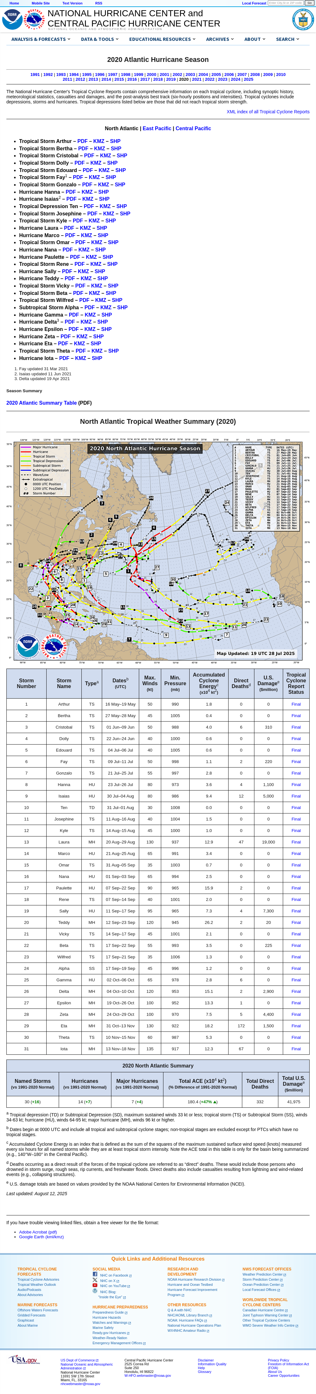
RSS (98, 3)
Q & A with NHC (180, 1310)
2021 (197, 79)
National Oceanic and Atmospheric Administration (105, 29)
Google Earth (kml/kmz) (41, 1236)
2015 (119, 79)
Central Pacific (193, 128)
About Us (275, 1372)
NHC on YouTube (109, 1286)
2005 (216, 74)
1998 (126, 74)
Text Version (73, 3)
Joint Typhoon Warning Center (265, 1315)
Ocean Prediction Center (261, 1284)
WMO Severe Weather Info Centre (269, 1325)
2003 (190, 74)
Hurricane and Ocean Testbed (190, 1284)
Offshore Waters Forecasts (38, 1310)
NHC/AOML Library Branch (188, 1315)
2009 (268, 74)
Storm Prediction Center (261, 1279)
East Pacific (157, 128)
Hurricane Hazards (107, 1317)
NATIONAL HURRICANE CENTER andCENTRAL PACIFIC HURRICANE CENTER (134, 18)
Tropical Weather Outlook (37, 1284)
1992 (48, 74)
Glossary (204, 1372)
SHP (115, 141)
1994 (74, 74)
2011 (67, 79)
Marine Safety (103, 1328)
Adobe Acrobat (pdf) (38, 1232)
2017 (145, 79)
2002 (177, 74)
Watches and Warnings (110, 1322)
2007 (242, 74)
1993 (61, 74)
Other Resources (187, 1305)
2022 (209, 79)
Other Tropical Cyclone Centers (266, 1320)
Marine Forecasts (37, 1305)
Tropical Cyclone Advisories (38, 1279)
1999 (138, 74)
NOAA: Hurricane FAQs (185, 1320)
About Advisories (30, 1295)
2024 (235, 79)
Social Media (106, 1269)
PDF (83, 141)
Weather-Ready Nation (110, 1338)
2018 (158, 79)
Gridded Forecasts (32, 1315)
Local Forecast (254, 3)
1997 (112, 74)
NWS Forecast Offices (267, 1269)
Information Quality (212, 1364)
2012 (80, 79)
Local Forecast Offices (259, 1290)
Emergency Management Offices (117, 1343)
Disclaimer (206, 1360)
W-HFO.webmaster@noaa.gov (147, 1375)
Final (296, 704)
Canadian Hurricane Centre (263, 1310)
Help (201, 1368)
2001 (164, 74)
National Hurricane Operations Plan (194, 1325)
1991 (35, 74)
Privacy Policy (278, 1360)
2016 (132, 79)
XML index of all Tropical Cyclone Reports (268, 111)
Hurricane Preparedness (120, 1307)
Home (14, 3)
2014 (106, 79)
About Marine (28, 1325)
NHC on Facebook (110, 1275)
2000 (151, 74)
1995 (87, 74)
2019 (171, 79)
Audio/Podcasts (29, 1290)
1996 (100, 74)
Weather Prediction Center (262, 1274)
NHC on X (104, 1281)
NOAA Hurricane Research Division (194, 1279)
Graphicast (26, 1320)
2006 (229, 74)
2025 (248, 79)
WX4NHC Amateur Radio (187, 1330)
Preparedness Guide (108, 1312)
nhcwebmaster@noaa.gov (80, 1384)
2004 (203, 74)
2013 (93, 79)
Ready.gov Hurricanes (109, 1333)
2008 (255, 74)
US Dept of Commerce (78, 1360)
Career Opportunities (283, 1375)
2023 (223, 79)
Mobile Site (41, 3)
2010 (281, 74)
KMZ (98, 141)
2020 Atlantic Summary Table (41, 403)
